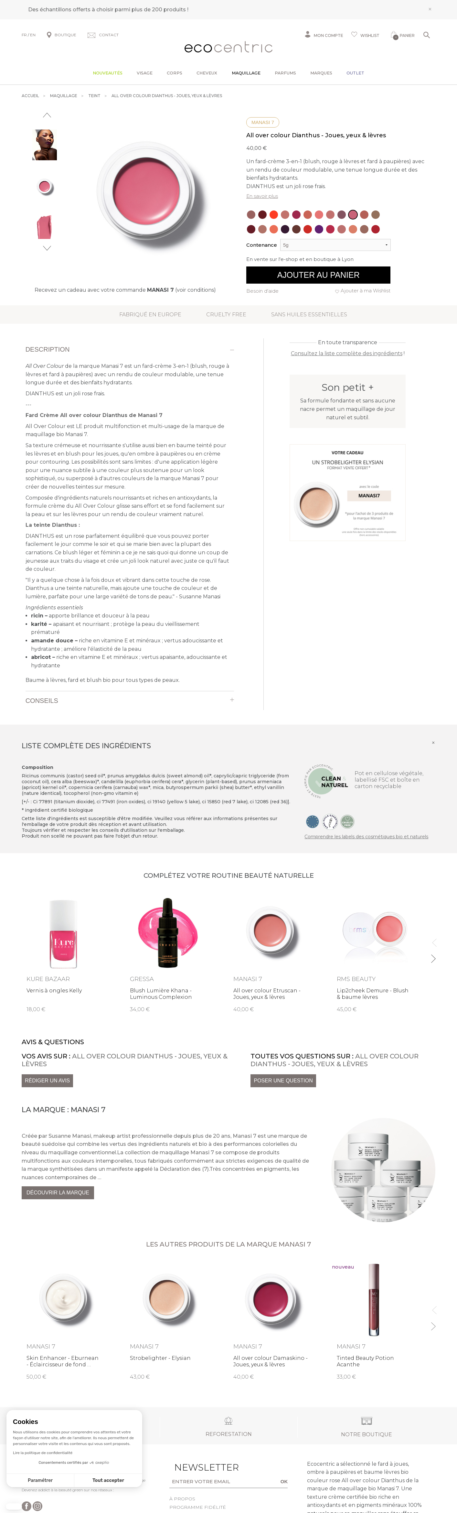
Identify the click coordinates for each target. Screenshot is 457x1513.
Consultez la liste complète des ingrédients (346, 353)
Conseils (42, 700)
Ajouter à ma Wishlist (365, 291)
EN (33, 34)
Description (48, 349)
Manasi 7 (262, 122)
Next (47, 248)
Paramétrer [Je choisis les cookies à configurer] (40, 1480)
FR (24, 34)
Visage (145, 73)
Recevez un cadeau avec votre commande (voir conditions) (125, 290)
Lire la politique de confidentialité (42, 1453)
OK (284, 1481)
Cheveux (207, 73)
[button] (14, 1506)
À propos (182, 1499)
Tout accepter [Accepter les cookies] (108, 1480)
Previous (47, 115)
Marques (321, 73)
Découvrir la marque (58, 1192)
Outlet (355, 73)
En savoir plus (262, 196)
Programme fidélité (197, 1507)
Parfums (285, 73)
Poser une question (283, 1080)
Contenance (261, 245)
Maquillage (246, 73)
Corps (174, 73)
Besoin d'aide (262, 291)
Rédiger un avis (47, 1080)
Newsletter (196, 1467)
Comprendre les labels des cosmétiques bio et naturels (366, 837)
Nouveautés (107, 73)
